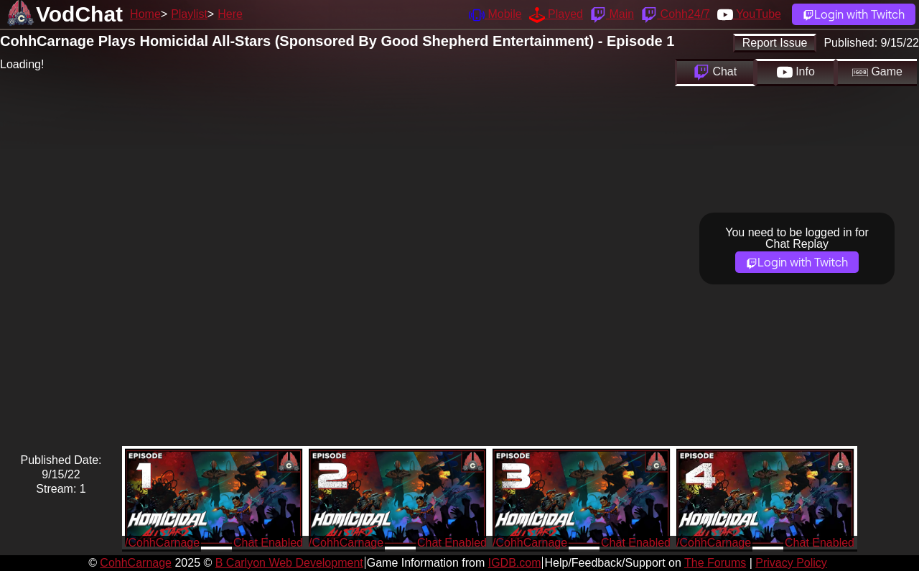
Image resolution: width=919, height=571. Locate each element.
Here (230, 14)
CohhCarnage (136, 563)
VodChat (79, 14)
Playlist (189, 14)
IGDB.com (514, 563)
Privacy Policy (791, 563)
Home (145, 14)
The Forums (715, 563)
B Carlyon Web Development (289, 563)
